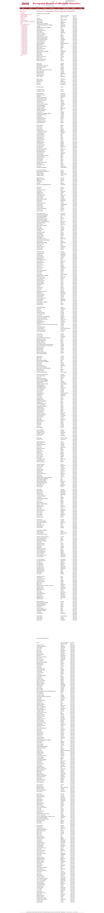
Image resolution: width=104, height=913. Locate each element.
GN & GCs (45, 8)
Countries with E (24, 30)
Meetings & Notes (66, 8)
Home (23, 8)
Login (22, 55)
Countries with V (24, 51)
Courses (22, 19)
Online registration (24, 15)
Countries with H (24, 34)
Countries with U (24, 50)
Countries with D (24, 29)
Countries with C (24, 27)
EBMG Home (23, 11)
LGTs (59, 8)
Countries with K (24, 37)
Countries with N (24, 41)
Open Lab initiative (24, 20)
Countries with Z (24, 53)
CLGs (38, 8)
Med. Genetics (52, 8)
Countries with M (24, 40)
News (30, 8)
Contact (80, 8)
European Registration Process (26, 14)
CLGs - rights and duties (25, 24)
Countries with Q (24, 45)
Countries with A (24, 25)
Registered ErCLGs (24, 16)
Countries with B (24, 26)
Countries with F (24, 31)
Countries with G (24, 32)
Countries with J (24, 36)
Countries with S (24, 47)
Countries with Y (24, 52)
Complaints (74, 8)
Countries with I (24, 35)
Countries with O (24, 42)
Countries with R (24, 46)
